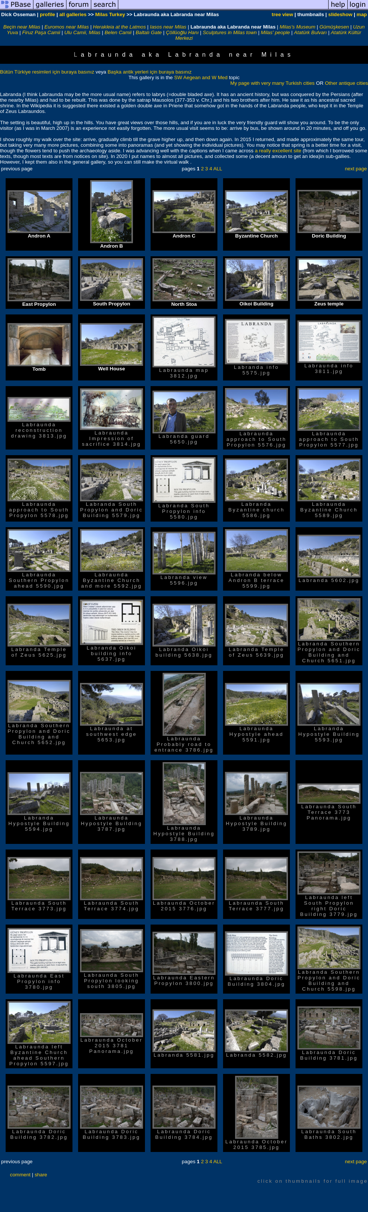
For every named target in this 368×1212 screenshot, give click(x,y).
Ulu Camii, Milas (82, 32)
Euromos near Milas (66, 27)
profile (47, 14)
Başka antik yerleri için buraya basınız (149, 72)
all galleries (73, 14)
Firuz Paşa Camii (41, 32)
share (41, 1174)
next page (356, 168)
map (362, 14)
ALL (217, 168)
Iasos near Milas (168, 27)
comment (20, 1174)
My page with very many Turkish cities (273, 83)
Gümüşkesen (334, 27)
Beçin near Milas (22, 27)
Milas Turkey (110, 14)
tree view (282, 14)
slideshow (340, 14)
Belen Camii (117, 32)
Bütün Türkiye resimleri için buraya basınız (48, 72)
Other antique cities (346, 83)
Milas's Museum (297, 27)
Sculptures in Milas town (230, 32)
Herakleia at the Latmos (119, 27)
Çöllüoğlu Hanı (182, 32)
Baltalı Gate (149, 32)
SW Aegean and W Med (201, 77)
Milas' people (275, 32)
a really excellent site (278, 150)
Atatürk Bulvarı (310, 32)
